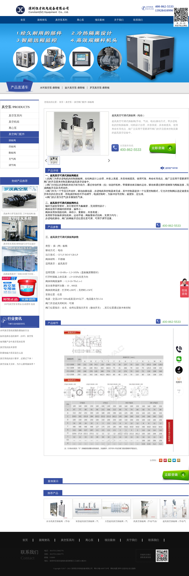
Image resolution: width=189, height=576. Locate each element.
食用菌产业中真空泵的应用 (12, 342)
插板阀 (91, 102)
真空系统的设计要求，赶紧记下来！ (16, 358)
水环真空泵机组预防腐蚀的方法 (14, 330)
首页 (23, 20)
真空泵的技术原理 (8, 347)
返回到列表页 (169, 168)
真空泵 (69, 102)
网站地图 (114, 568)
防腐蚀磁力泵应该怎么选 (11, 353)
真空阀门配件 (80, 102)
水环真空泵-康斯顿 (50, 87)
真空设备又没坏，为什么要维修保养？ (17, 364)
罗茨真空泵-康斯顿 (99, 87)
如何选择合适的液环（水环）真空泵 (16, 336)
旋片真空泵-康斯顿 (74, 87)
